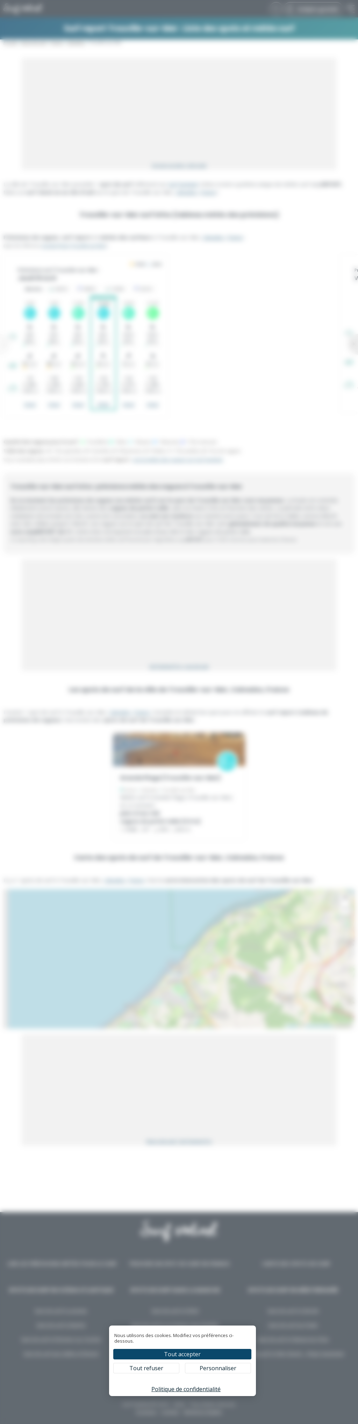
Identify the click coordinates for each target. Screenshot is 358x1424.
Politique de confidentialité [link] (186, 1389)
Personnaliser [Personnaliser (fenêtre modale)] (218, 1368)
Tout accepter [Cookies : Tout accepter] (182, 1354)
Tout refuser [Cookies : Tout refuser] (146, 1368)
